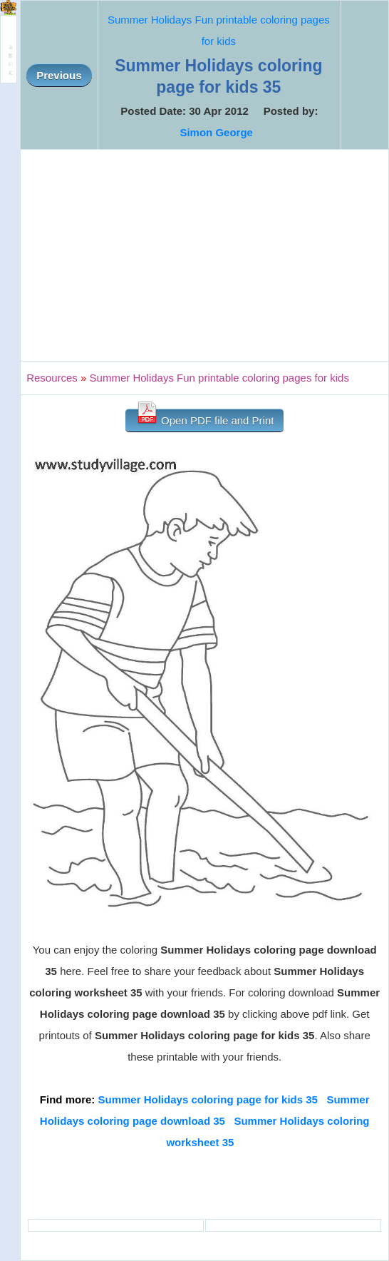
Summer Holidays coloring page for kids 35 (208, 1099)
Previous (58, 75)
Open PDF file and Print (204, 418)
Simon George (216, 132)
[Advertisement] (204, 255)
